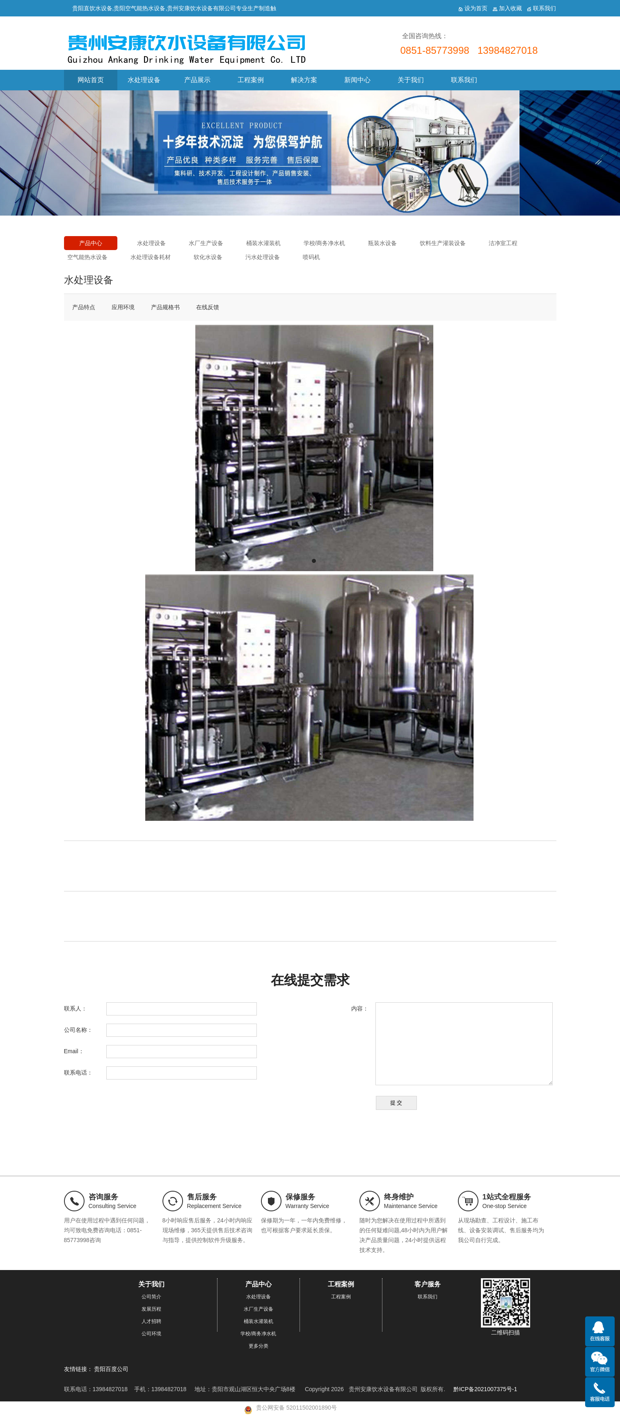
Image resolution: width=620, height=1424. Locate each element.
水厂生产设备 (206, 243)
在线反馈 (207, 307)
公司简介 (151, 1297)
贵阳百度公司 (111, 1369)
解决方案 (304, 79)
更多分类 (258, 1346)
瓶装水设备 (382, 243)
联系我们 (464, 79)
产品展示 (197, 79)
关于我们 (411, 79)
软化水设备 (208, 257)
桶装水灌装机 (263, 243)
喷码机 (311, 257)
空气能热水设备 (87, 257)
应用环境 (123, 307)
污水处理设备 (262, 257)
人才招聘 (151, 1321)
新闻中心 (357, 79)
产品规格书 (165, 307)
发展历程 (151, 1309)
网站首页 (91, 79)
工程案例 (251, 79)
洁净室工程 (503, 243)
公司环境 (151, 1334)
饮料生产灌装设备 (443, 243)
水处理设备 (144, 79)
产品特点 (83, 307)
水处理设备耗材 (150, 257)
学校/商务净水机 (324, 243)
